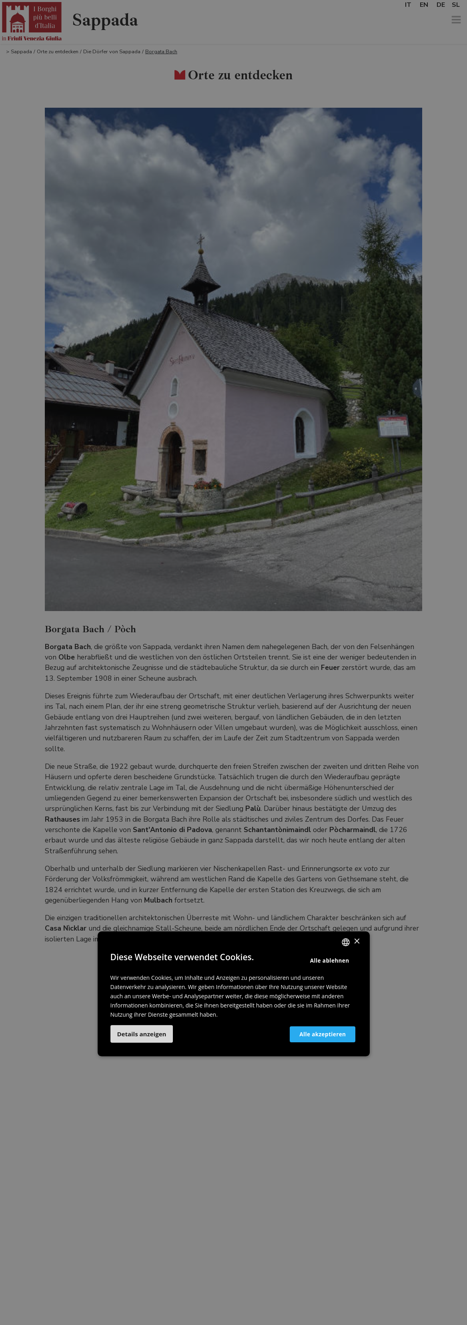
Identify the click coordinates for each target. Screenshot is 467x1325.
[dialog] (233, 662)
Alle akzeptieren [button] (317, 1034)
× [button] (357, 942)
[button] (141, 1034)
